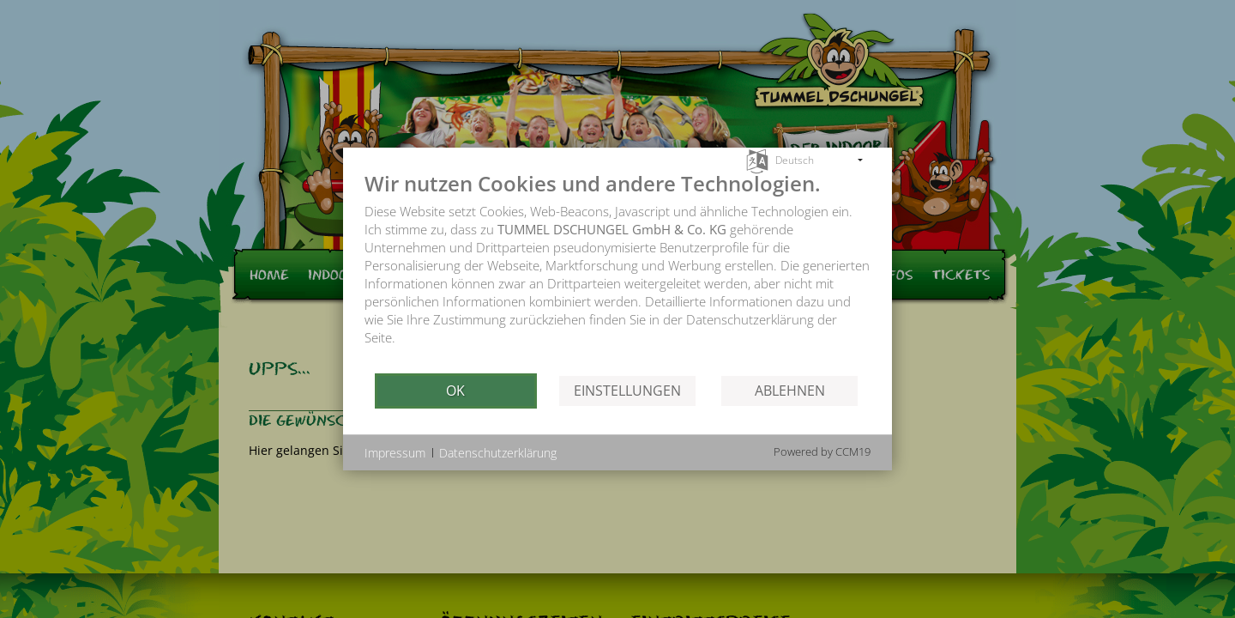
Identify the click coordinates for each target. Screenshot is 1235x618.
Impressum (394, 453)
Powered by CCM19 (822, 451)
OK (455, 390)
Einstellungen (627, 390)
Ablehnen (790, 390)
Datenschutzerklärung (498, 453)
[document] (617, 271)
